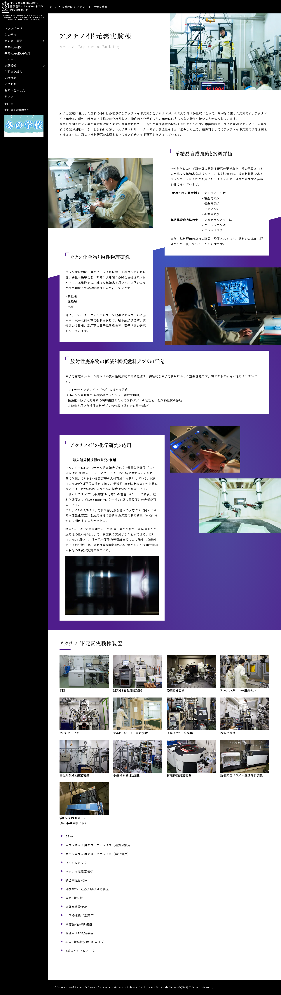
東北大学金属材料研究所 (16, 110)
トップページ (13, 28)
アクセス (10, 84)
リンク (8, 96)
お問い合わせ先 (14, 90)
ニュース (10, 59)
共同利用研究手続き (17, 53)
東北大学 (8, 104)
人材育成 (10, 78)
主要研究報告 (13, 71)
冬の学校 (10, 34)
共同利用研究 (13, 47)
